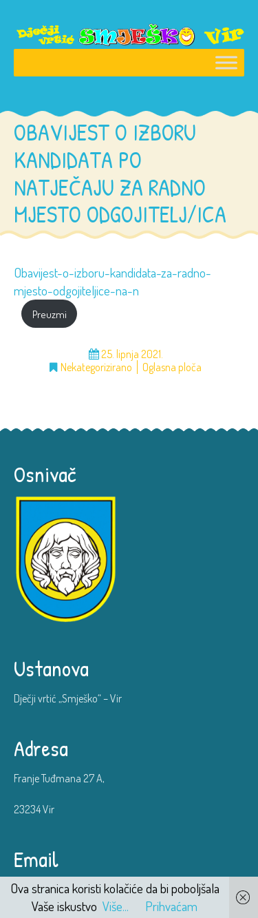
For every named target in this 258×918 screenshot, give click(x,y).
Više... (116, 906)
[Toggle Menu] (226, 63)
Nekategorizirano (96, 367)
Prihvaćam (171, 906)
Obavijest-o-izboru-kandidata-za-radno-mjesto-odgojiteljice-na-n (112, 281)
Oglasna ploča (172, 367)
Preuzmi (49, 314)
